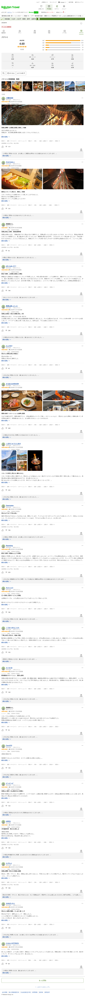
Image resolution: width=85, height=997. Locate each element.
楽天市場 (71, 2)
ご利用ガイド (44, 2)
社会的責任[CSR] (26, 992)
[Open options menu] (21, 73)
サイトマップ (53, 2)
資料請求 (47, 992)
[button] (6, 86)
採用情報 (34, 992)
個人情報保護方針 (14, 992)
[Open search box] (3, 73)
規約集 (41, 992)
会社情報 (4, 992)
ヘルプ (37, 2)
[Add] (81, 23)
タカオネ (4, 22)
